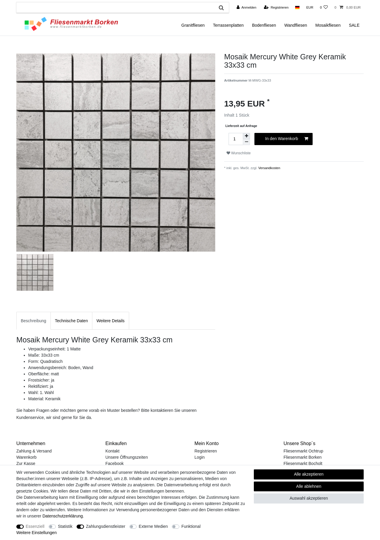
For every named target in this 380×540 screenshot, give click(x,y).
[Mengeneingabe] (236, 139)
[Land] (297, 7)
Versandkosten (268, 168)
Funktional (191, 526)
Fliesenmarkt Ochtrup (303, 451)
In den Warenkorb (286, 139)
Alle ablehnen (309, 486)
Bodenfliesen (264, 25)
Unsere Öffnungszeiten (126, 457)
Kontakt (112, 451)
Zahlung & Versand (34, 451)
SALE (354, 25)
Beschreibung (33, 320)
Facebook (114, 463)
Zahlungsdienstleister (105, 526)
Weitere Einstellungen (36, 532)
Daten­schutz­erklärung (62, 516)
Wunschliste (239, 153)
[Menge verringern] (246, 142)
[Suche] (221, 7)
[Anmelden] (246, 7)
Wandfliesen (295, 25)
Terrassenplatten (228, 25)
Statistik (65, 526)
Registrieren (205, 451)
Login (199, 457)
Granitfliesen (193, 25)
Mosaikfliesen (328, 25)
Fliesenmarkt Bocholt (303, 463)
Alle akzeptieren (309, 474)
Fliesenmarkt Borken (303, 457)
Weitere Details (110, 320)
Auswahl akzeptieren (308, 498)
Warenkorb (26, 457)
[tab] (33, 320)
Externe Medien (153, 526)
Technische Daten (71, 320)
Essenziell (35, 526)
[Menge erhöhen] (246, 136)
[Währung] (309, 7)
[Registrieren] (276, 7)
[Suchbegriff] (115, 7)
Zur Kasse (25, 463)
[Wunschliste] (323, 7)
